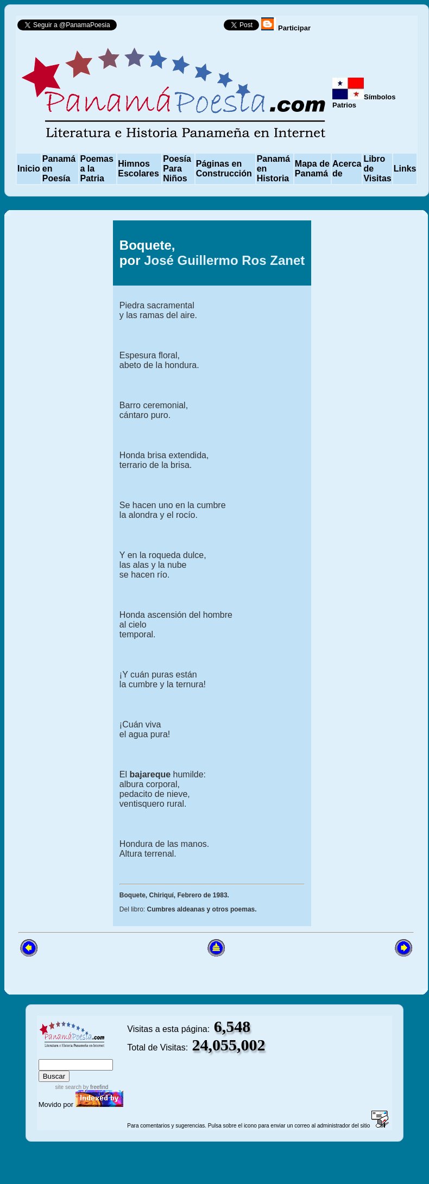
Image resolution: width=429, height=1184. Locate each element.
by (94, 1087)
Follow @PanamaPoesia (173, 27)
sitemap (74, 1054)
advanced (109, 1054)
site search (68, 1087)
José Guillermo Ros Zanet (224, 260)
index (49, 1054)
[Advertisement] (63, 573)
